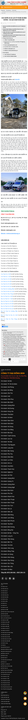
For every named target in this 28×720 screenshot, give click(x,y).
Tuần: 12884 (3, 713)
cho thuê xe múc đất (5, 622)
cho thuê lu (3, 645)
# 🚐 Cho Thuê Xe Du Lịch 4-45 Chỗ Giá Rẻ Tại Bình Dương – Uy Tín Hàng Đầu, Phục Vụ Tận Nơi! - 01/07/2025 (14, 350)
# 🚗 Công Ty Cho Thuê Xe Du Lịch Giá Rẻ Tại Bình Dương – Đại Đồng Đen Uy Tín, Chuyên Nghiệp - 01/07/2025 (14, 345)
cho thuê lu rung (4, 643)
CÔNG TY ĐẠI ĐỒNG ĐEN (10, 39)
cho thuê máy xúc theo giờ (6, 659)
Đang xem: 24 (4, 709)
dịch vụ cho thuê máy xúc (6, 617)
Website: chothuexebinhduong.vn (11, 50)
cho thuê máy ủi (4, 592)
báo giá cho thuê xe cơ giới (6, 649)
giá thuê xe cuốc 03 (5, 653)
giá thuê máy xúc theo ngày (6, 666)
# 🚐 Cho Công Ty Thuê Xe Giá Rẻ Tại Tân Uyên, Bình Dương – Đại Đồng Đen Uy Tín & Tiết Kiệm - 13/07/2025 (14, 339)
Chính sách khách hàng (5, 703)
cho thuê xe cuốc (4, 607)
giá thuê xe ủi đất (4, 609)
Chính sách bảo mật (5, 697)
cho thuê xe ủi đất (4, 620)
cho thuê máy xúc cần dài (6, 638)
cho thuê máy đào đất (5, 640)
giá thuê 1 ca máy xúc (5, 663)
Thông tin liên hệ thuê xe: (8, 38)
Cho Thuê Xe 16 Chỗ (5, 680)
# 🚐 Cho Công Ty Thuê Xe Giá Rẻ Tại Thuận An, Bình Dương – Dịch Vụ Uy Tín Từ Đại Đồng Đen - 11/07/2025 (14, 343)
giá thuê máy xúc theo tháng (7, 670)
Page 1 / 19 (5, 359)
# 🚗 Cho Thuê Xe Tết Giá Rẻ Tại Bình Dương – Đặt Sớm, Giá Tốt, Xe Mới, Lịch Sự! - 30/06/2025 (14, 354)
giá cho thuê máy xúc (5, 615)
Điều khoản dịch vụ (5, 695)
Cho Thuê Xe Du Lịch (5, 674)
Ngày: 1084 (3, 711)
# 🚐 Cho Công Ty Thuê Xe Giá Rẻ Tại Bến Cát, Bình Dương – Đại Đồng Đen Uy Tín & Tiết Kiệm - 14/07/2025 (14, 337)
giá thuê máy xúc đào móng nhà (7, 611)
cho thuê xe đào (4, 601)
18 (10, 361)
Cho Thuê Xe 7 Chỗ (5, 678)
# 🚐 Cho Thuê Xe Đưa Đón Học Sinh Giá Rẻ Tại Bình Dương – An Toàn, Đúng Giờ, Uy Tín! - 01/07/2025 (13, 348)
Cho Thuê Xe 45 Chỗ (5, 684)
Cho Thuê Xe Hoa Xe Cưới (6, 686)
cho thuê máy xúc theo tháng (7, 632)
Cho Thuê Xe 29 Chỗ (5, 682)
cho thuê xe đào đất (5, 626)
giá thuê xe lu (3, 661)
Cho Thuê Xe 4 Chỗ (5, 676)
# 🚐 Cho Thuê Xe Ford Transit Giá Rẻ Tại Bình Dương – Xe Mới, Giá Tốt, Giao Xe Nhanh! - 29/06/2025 (14, 356)
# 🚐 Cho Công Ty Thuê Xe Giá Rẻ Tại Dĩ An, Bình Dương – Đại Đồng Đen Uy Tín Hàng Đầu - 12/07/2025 (14, 341)
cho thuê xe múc (4, 599)
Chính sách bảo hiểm (5, 701)
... (24, 359)
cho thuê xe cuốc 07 (5, 628)
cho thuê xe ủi (4, 605)
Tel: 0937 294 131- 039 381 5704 (11, 46)
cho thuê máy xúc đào (5, 636)
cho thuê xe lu (4, 603)
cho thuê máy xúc (4, 588)
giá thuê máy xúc (4, 668)
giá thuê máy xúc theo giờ (6, 672)
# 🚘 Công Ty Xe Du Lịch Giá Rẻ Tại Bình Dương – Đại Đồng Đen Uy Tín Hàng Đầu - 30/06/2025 (13, 352)
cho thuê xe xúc (4, 586)
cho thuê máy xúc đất (5, 634)
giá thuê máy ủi (4, 657)
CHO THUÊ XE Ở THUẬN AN (10, 54)
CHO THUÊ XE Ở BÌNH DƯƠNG (11, 56)
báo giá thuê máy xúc (5, 647)
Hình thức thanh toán (5, 699)
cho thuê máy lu (4, 590)
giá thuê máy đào (4, 613)
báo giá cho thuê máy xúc (6, 651)
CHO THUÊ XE (6, 52)
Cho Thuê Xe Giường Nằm (6, 689)
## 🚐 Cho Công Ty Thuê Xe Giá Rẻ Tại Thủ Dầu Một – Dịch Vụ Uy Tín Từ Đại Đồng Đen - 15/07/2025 (13, 335)
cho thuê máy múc (4, 594)
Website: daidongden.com (10, 48)
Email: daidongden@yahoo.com (11, 44)
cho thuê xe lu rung (5, 624)
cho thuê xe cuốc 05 (5, 630)
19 (13, 361)
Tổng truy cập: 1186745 (6, 716)
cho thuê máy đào (4, 597)
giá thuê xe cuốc (4, 655)
